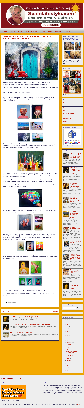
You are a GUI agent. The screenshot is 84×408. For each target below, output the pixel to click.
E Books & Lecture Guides (31, 31)
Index (5, 31)
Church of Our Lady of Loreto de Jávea (75, 228)
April (68, 358)
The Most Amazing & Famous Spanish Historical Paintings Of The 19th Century (75, 155)
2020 (66, 333)
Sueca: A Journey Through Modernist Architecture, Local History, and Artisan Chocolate (75, 257)
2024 (66, 324)
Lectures (43, 31)
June (68, 349)
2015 (66, 365)
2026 (66, 319)
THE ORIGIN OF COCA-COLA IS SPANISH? (21, 332)
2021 (66, 331)
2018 (66, 338)
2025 (66, 322)
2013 (66, 370)
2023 (66, 326)
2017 (66, 340)
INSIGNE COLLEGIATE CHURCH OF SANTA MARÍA (75, 199)
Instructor (20, 31)
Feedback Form (59, 31)
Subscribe (12, 31)
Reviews (50, 31)
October (69, 344)
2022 (66, 329)
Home (31, 311)
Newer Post (6, 311)
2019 (66, 335)
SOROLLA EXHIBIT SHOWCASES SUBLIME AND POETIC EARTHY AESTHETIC (75, 214)
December (69, 342)
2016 (66, 363)
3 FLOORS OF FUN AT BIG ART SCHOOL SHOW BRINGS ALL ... (71, 353)
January (69, 360)
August (68, 347)
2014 (66, 368)
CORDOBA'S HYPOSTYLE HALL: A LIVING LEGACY (75, 185)
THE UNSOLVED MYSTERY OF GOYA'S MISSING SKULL (25, 316)
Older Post (54, 311)
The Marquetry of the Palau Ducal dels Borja (75, 271)
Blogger (79, 404)
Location (68, 31)
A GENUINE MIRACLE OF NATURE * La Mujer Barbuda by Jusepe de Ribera (30, 324)
